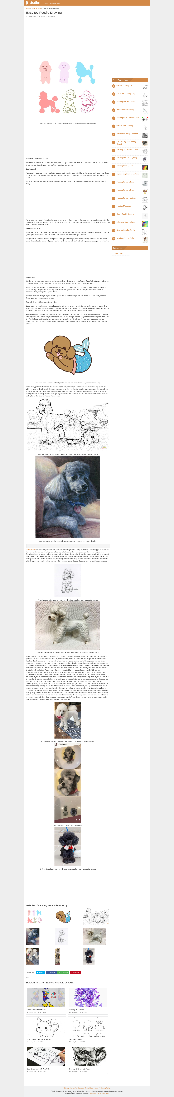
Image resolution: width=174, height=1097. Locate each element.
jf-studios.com (31, 550)
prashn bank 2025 (103, 1093)
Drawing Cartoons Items (125, 182)
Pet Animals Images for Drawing (128, 134)
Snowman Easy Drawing (125, 110)
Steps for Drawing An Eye (125, 230)
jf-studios (33, 3)
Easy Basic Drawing (76, 1039)
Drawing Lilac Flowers (76, 1010)
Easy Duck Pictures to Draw (37, 1010)
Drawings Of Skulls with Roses (80, 1069)
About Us (97, 1088)
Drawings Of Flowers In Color (127, 150)
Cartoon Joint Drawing (124, 126)
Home (45, 3)
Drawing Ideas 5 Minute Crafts (127, 118)
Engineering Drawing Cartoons (127, 174)
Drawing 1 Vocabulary (124, 206)
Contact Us (73, 1088)
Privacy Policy (105, 1088)
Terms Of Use (89, 1088)
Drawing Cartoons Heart (125, 190)
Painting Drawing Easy (124, 166)
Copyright (81, 1088)
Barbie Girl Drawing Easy (125, 93)
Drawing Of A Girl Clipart (125, 102)
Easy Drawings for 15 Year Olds (38, 1069)
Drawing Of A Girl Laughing (126, 158)
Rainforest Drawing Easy (125, 222)
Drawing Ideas (55, 3)
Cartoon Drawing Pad (124, 85)
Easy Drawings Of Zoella (125, 238)
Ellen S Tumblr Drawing (125, 214)
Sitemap (66, 1088)
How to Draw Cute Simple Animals (39, 1039)
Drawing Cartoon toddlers (126, 198)
